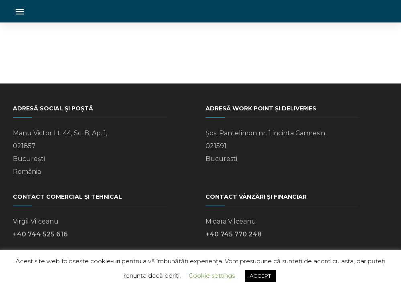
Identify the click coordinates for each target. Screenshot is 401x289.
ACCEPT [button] (260, 276)
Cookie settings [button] (212, 275)
